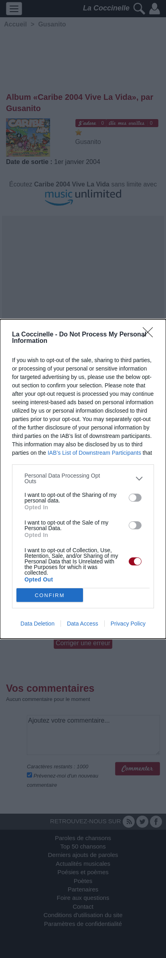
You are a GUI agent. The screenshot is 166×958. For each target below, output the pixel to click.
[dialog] (83, 479)
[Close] (150, 334)
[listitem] (83, 478)
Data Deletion (37, 623)
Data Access (82, 623)
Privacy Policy (128, 623)
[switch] (135, 498)
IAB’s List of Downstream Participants (94, 453)
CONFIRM (50, 595)
